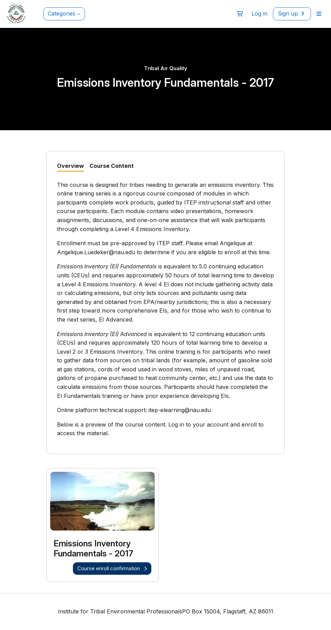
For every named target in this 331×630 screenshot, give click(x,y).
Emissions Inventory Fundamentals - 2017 (93, 549)
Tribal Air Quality (165, 68)
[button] (240, 13)
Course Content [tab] (111, 165)
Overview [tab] (70, 165)
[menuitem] (319, 14)
